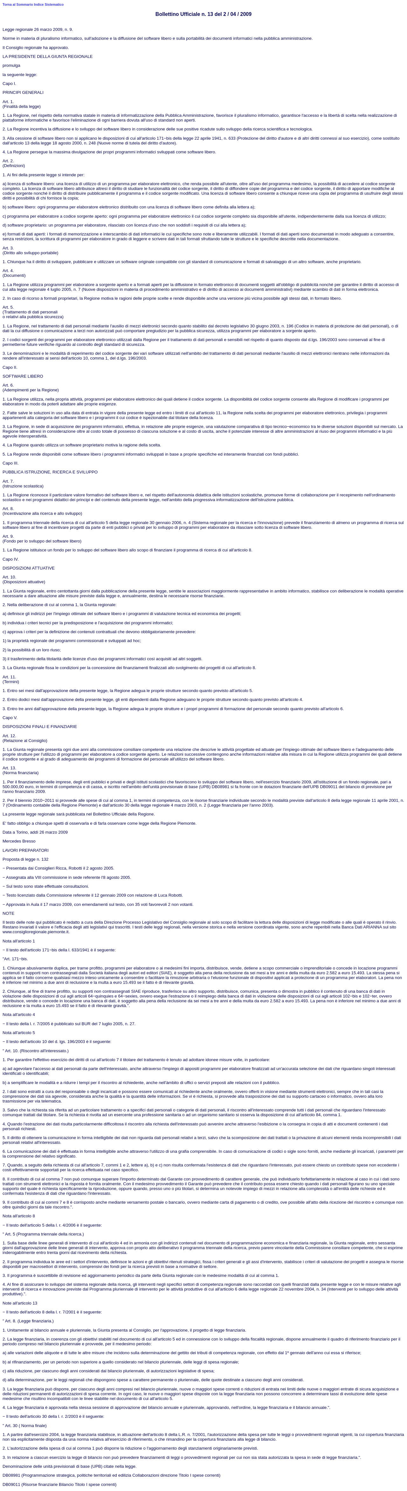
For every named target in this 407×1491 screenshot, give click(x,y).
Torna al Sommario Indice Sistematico (33, 4)
